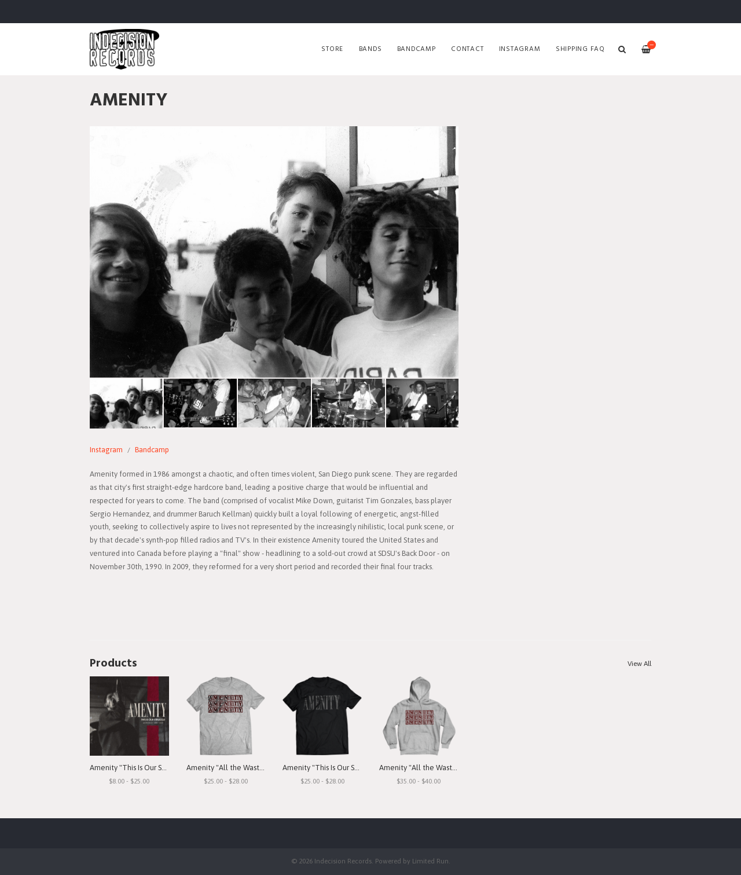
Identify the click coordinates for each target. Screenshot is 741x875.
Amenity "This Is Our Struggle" (140, 767)
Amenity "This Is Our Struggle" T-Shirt (344, 767)
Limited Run (430, 861)
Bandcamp (416, 49)
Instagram (520, 49)
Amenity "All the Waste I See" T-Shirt (247, 767)
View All (639, 664)
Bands (370, 49)
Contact (467, 49)
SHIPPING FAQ (580, 49)
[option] (274, 252)
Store (332, 49)
